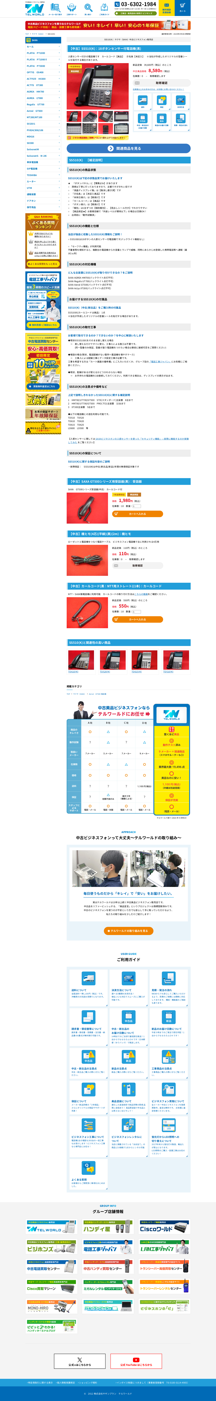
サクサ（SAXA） (38, 34)
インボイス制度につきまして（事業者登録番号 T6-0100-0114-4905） (153, 1382)
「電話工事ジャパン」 (160, 361)
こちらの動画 (141, 594)
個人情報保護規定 (66, 1382)
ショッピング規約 (88, 1382)
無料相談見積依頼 (166, 11)
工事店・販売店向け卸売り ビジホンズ (136, 13)
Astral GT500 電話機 (97, 694)
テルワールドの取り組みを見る (129, 931)
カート (182, 11)
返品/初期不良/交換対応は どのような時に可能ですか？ (46, 254)
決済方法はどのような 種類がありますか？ (43, 235)
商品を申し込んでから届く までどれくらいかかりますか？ (45, 244)
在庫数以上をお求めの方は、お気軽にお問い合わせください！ (158, 89)
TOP (27, 34)
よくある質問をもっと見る (43, 263)
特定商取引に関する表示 (40, 1382)
